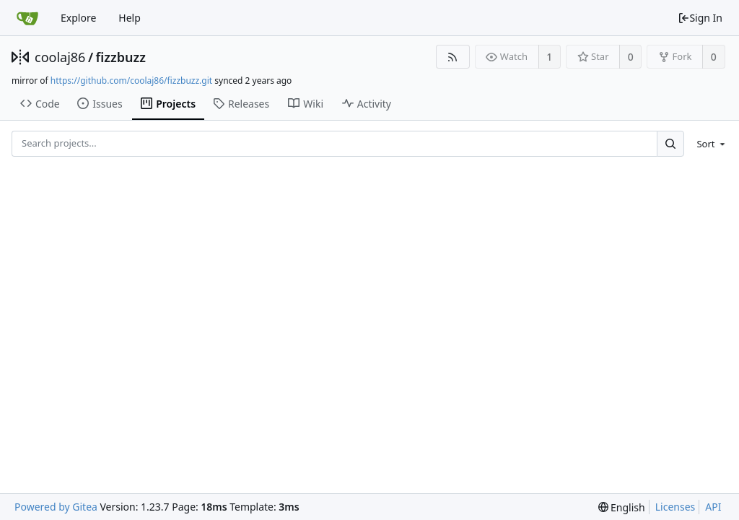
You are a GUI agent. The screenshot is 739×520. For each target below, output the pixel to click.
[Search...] (670, 143)
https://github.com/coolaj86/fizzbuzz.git (131, 80)
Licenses (675, 507)
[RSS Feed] (453, 57)
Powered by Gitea (55, 507)
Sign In (700, 18)
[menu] (708, 144)
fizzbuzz (121, 57)
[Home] (27, 18)
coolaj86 (60, 57)
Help (129, 18)
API (713, 507)
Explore (78, 18)
